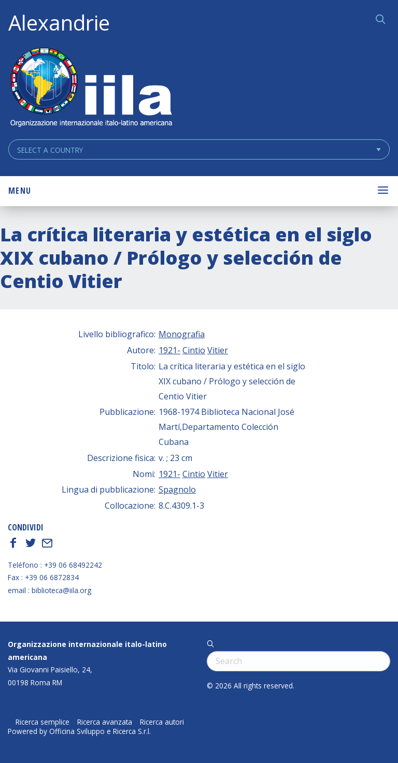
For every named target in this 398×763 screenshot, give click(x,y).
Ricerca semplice (42, 722)
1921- (169, 350)
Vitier (217, 350)
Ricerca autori (162, 722)
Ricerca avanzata (104, 722)
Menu (19, 190)
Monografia (182, 334)
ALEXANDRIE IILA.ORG (90, 88)
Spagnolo (177, 489)
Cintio (193, 350)
